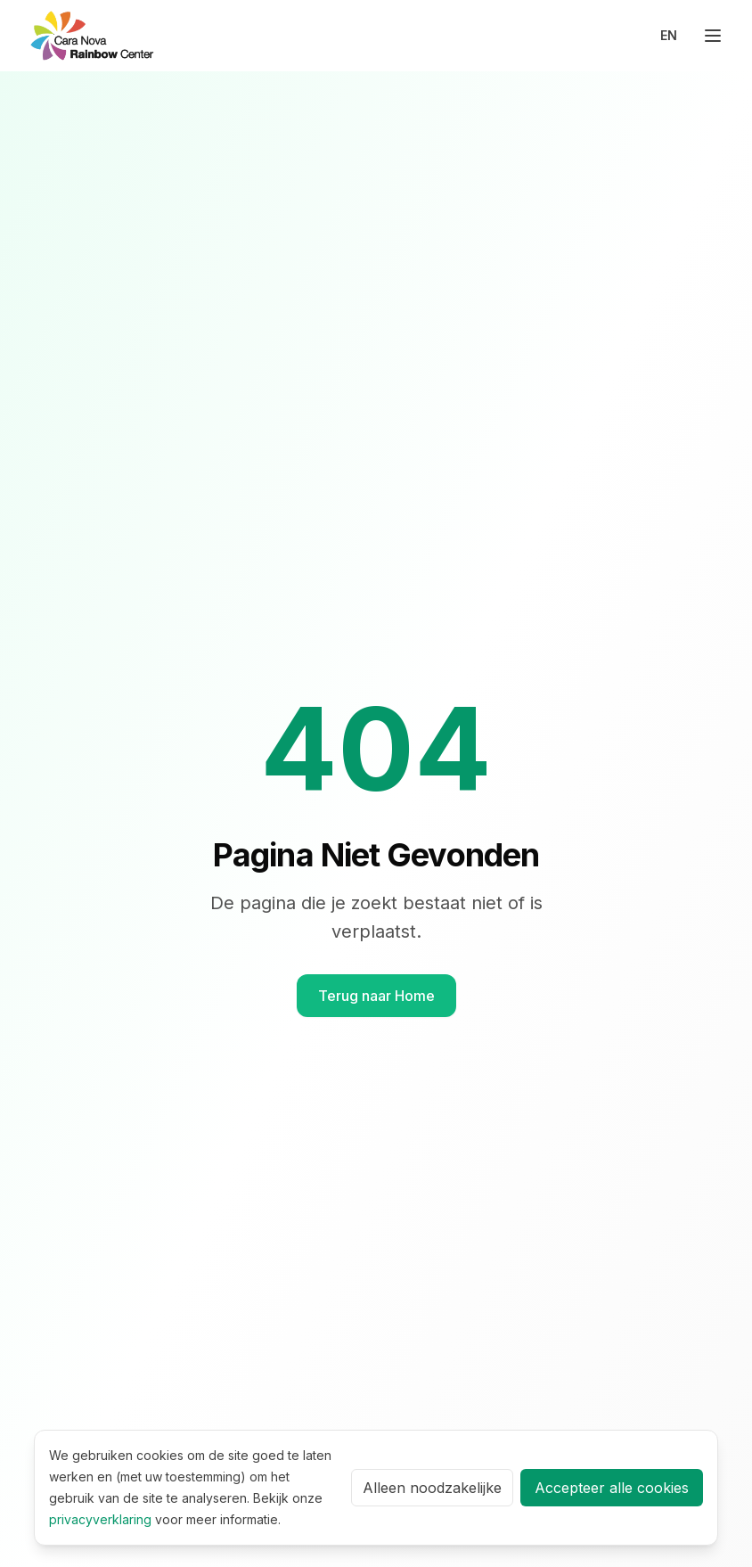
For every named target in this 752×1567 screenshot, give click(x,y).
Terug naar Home (376, 996)
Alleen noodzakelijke (432, 1488)
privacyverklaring (100, 1519)
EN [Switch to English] (668, 35)
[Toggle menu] (713, 35)
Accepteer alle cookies (612, 1488)
